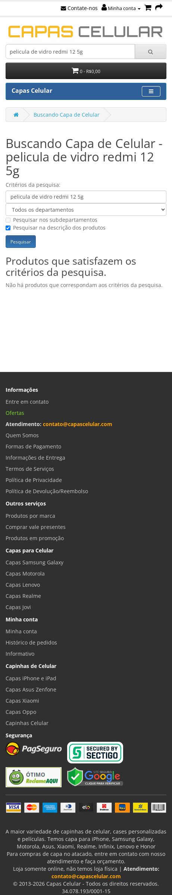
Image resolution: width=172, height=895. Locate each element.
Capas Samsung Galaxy (34, 562)
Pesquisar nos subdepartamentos (51, 219)
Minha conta (121, 8)
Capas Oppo (21, 711)
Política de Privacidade (34, 479)
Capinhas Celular (27, 723)
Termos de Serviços (30, 468)
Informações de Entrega (35, 457)
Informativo (20, 653)
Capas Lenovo (23, 584)
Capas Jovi (18, 607)
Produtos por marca (30, 515)
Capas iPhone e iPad (31, 678)
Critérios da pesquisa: (33, 184)
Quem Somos (22, 435)
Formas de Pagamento (33, 446)
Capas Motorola (25, 573)
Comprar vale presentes (36, 526)
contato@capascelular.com (77, 424)
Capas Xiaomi (22, 700)
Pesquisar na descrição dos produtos (56, 227)
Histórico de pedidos (31, 642)
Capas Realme (23, 595)
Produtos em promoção (35, 538)
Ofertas (15, 412)
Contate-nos (79, 8)
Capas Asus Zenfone (31, 689)
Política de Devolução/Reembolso (47, 491)
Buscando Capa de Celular (67, 114)
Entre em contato (27, 401)
